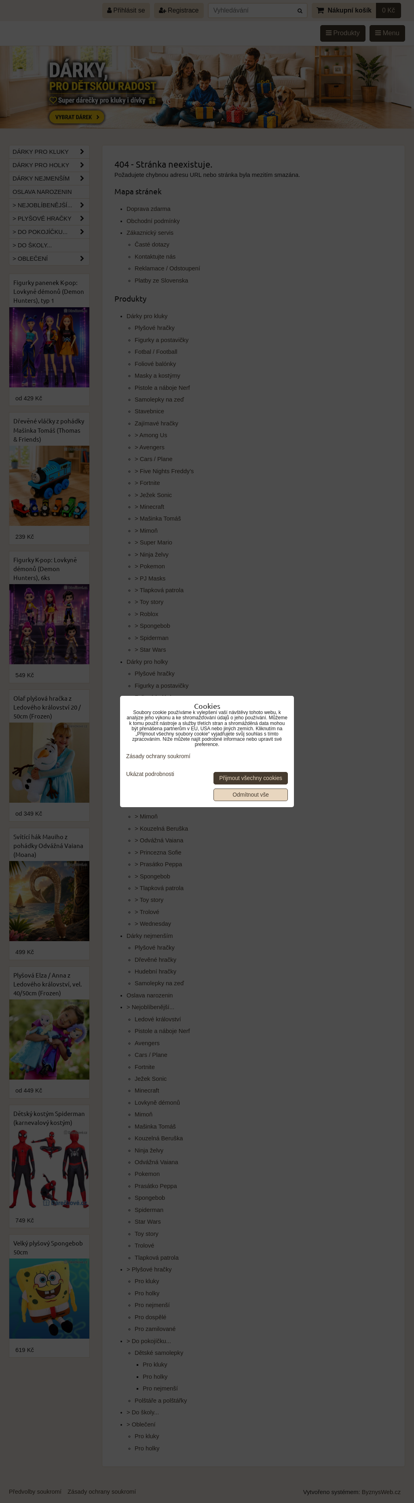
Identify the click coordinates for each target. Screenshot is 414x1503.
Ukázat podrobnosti (150, 774)
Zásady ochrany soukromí (158, 756)
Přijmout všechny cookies (250, 778)
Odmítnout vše (250, 795)
